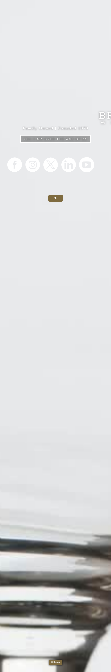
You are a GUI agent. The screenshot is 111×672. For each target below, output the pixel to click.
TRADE (55, 198)
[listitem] (14, 164)
